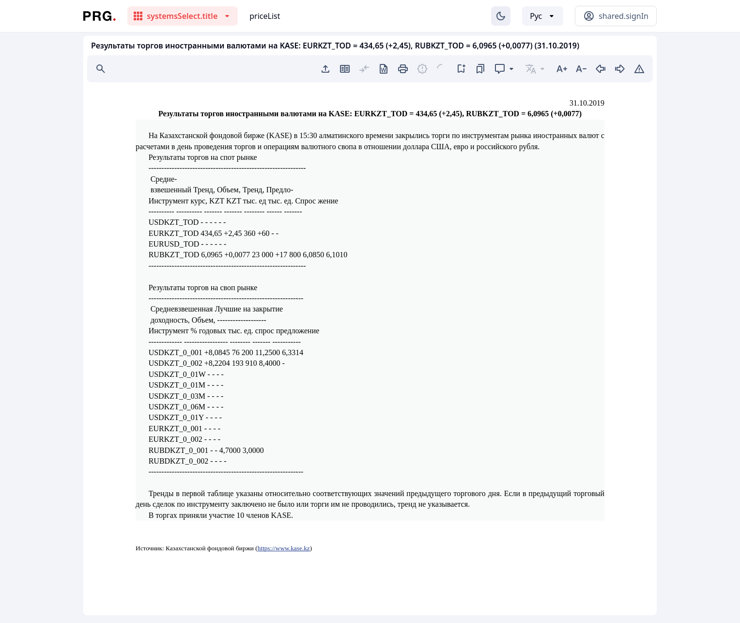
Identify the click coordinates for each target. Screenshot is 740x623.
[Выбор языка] (542, 16)
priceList (264, 16)
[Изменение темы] (500, 16)
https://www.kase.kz (284, 548)
